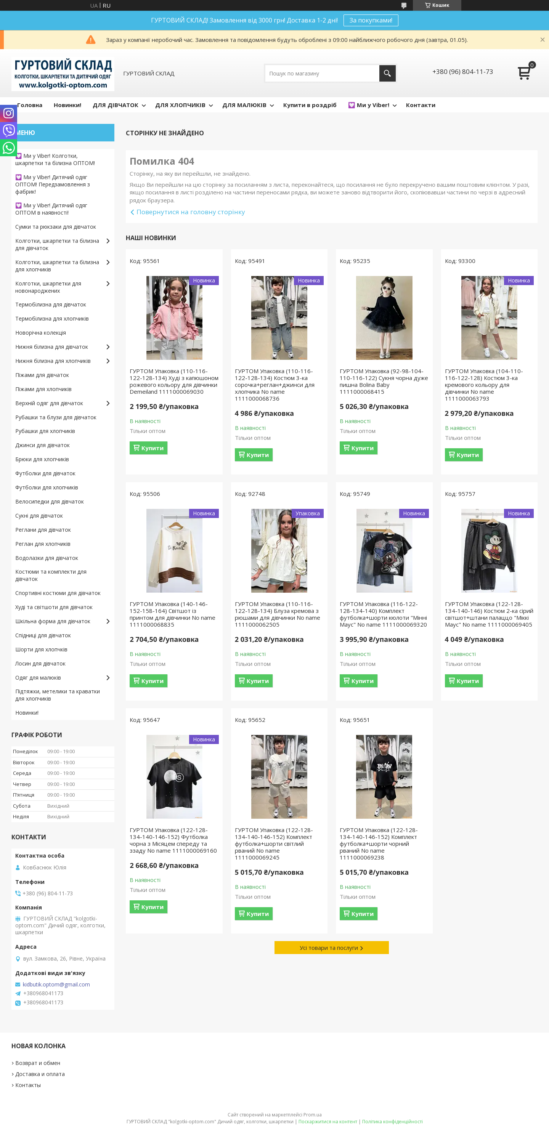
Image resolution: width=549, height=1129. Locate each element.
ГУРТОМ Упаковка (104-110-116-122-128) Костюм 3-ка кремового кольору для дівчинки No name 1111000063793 (484, 384)
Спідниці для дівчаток (43, 635)
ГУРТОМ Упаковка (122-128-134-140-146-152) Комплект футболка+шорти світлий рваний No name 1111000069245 (274, 843)
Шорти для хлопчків (41, 649)
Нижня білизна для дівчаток (51, 346)
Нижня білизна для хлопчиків (53, 360)
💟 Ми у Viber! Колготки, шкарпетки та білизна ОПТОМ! (55, 159)
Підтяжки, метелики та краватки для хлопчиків (57, 695)
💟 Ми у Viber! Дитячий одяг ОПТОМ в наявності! (51, 209)
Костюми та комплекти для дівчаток (51, 575)
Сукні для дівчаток (39, 515)
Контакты (28, 1085)
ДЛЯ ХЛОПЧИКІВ (180, 105)
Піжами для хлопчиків (43, 389)
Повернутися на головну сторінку (190, 211)
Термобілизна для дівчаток (50, 304)
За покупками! (371, 20)
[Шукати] (387, 73)
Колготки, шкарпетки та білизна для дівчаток (57, 244)
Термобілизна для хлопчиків (52, 318)
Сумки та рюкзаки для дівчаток (55, 226)
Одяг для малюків (38, 677)
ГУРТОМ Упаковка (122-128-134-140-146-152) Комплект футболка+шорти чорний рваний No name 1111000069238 (379, 843)
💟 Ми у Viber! (368, 105)
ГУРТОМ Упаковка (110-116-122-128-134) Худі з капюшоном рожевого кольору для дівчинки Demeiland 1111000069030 (174, 381)
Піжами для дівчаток (42, 374)
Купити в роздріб (310, 105)
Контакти (420, 105)
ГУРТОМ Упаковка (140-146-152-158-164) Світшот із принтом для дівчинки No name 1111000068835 (172, 614)
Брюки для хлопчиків (42, 459)
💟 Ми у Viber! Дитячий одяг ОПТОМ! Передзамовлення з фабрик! (52, 184)
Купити (152, 448)
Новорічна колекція (40, 332)
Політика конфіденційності (392, 1121)
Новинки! (67, 105)
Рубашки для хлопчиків (45, 431)
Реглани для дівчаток (43, 529)
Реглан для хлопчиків (43, 543)
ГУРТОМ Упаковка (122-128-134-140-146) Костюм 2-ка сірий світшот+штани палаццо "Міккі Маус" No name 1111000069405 (489, 614)
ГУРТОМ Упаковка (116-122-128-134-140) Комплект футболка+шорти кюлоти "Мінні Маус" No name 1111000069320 (383, 614)
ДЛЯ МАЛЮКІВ (244, 105)
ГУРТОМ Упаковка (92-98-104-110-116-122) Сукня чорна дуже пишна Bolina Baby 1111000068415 (384, 381)
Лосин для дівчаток (40, 663)
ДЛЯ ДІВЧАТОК (115, 105)
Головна (29, 105)
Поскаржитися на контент (328, 1121)
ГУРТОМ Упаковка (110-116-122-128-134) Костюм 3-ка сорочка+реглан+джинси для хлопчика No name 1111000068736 (275, 384)
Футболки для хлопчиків (46, 487)
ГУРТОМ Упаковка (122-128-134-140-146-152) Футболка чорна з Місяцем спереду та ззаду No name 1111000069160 (173, 840)
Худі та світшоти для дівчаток (54, 607)
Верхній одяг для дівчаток (49, 403)
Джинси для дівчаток (42, 445)
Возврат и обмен (37, 1062)
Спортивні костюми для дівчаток (58, 593)
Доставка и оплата (40, 1074)
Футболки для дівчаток (45, 473)
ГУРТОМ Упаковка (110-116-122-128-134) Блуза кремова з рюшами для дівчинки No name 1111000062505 (277, 614)
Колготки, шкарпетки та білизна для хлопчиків (57, 265)
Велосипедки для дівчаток (49, 501)
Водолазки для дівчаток (46, 557)
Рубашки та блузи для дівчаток (55, 417)
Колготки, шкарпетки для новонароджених (48, 287)
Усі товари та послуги (329, 947)
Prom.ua (312, 1114)
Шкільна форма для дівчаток (52, 621)
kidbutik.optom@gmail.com (56, 984)
